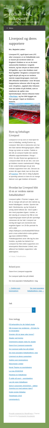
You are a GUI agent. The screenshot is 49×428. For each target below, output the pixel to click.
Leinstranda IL (14, 399)
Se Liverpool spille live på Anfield (21, 276)
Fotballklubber (21, 256)
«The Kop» (13, 96)
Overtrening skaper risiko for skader (22, 342)
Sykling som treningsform (18, 360)
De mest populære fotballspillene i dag (23, 281)
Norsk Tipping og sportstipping (20, 367)
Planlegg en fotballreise (18, 375)
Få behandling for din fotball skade (22, 324)
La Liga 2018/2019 (16, 371)
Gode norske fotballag (17, 392)
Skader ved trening (16, 338)
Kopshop (14, 174)
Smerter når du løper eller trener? (21, 334)
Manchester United (16, 364)
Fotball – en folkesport (19, 16)
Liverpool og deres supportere (20, 356)
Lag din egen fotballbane (18, 382)
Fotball (13, 256)
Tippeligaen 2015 (15, 396)
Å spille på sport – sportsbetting (21, 378)
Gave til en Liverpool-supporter (20, 271)
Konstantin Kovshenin (26, 416)
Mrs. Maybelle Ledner (17, 49)
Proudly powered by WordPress (21, 414)
